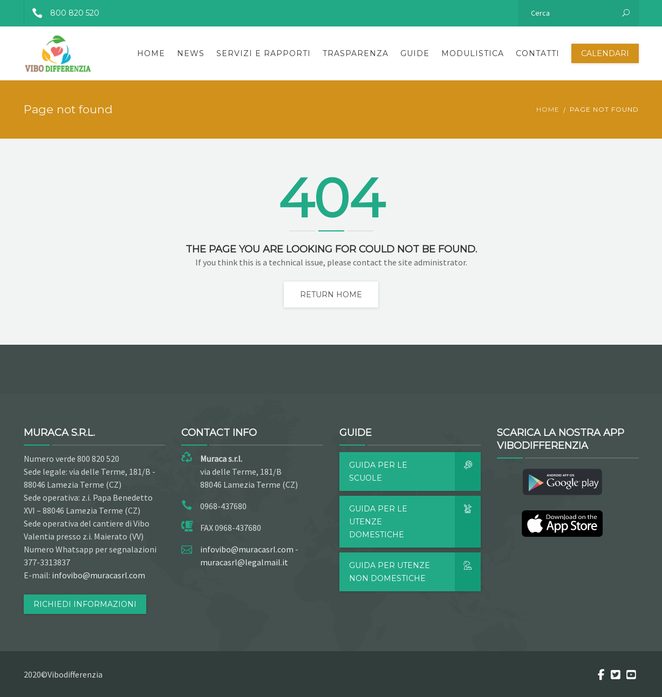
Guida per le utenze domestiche (415, 522)
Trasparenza (355, 53)
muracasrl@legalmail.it (244, 562)
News (190, 53)
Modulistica (472, 53)
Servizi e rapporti (263, 53)
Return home (331, 294)
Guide (414, 53)
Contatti (537, 53)
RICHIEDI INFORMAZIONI (85, 604)
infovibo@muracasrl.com (98, 575)
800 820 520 (61, 13)
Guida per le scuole (415, 471)
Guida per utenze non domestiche (415, 571)
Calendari (605, 53)
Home (151, 53)
